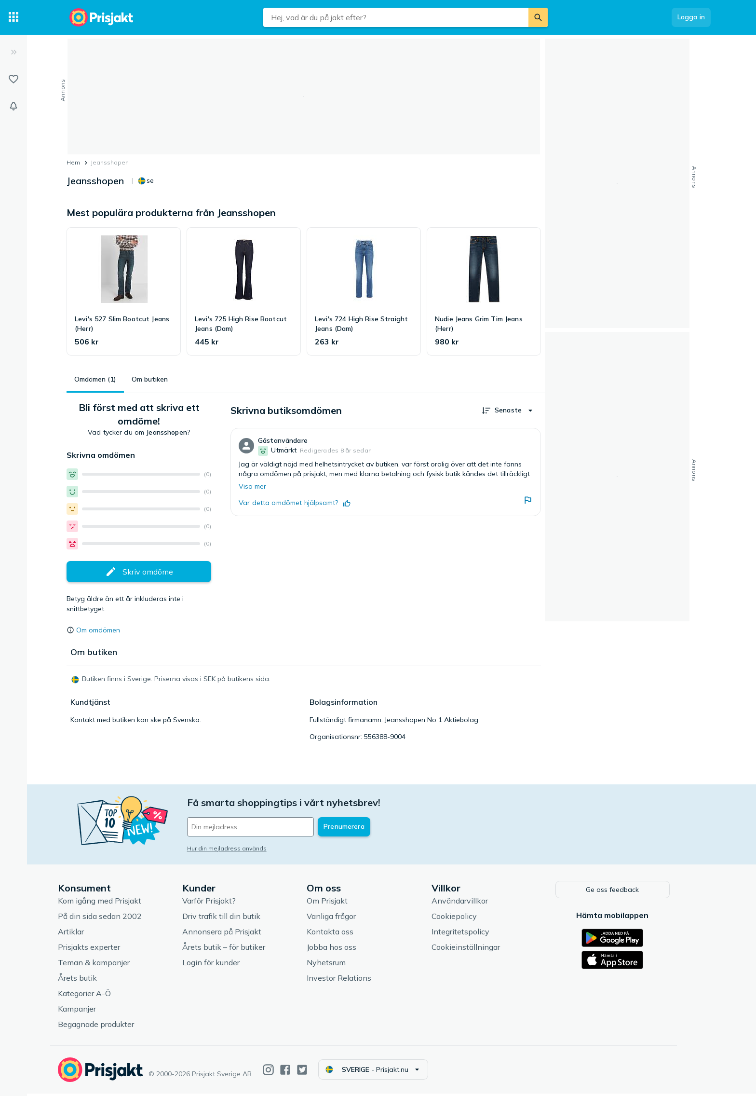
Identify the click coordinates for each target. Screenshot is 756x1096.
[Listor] (13, 79)
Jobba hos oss (346, 949)
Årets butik (91, 980)
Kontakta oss (345, 934)
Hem (73, 162)
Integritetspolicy (475, 934)
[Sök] (538, 17)
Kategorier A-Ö (98, 995)
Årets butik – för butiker (238, 949)
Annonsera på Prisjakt (236, 934)
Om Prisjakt (342, 903)
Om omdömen (98, 630)
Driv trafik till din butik (236, 918)
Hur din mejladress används (241, 848)
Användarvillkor (474, 903)
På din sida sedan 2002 (114, 918)
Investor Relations (354, 980)
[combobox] (395, 17)
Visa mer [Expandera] (252, 486)
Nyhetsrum (341, 965)
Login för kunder (225, 965)
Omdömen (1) (95, 379)
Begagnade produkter (110, 1026)
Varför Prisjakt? (223, 903)
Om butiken (150, 379)
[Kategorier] (13, 17)
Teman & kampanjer (108, 965)
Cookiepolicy (468, 918)
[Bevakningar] (13, 106)
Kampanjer (91, 1011)
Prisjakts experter (103, 949)
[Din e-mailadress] (265, 826)
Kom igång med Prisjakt (114, 903)
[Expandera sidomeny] (13, 52)
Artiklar (85, 934)
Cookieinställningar (480, 949)
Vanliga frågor (346, 918)
